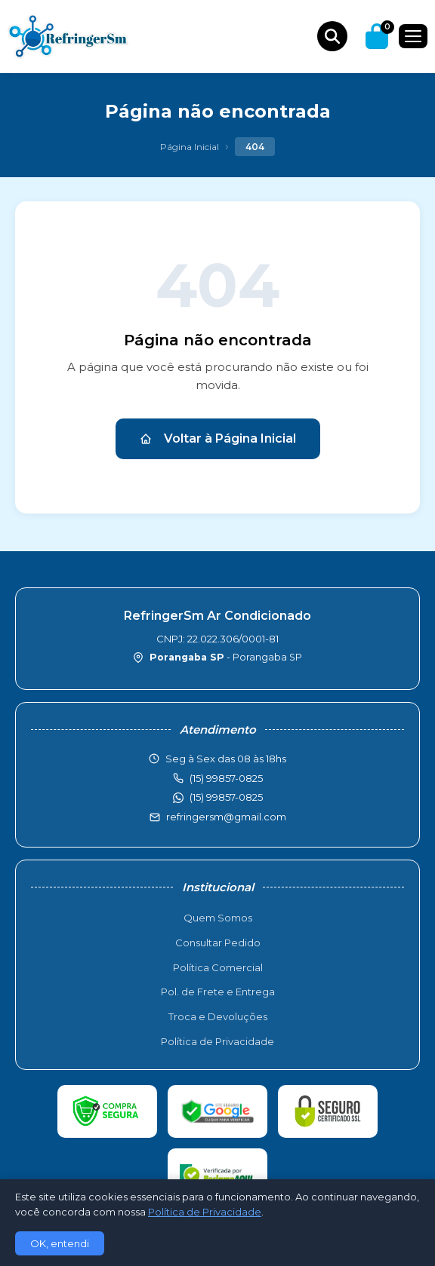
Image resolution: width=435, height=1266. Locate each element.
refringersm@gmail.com (226, 817)
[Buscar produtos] (332, 36)
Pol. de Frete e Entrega (218, 992)
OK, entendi (59, 1243)
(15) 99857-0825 (226, 797)
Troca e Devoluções (217, 1016)
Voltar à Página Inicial (218, 438)
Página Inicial (189, 146)
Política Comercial (218, 967)
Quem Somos (218, 918)
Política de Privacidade (217, 1041)
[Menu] (413, 36)
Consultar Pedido (218, 942)
